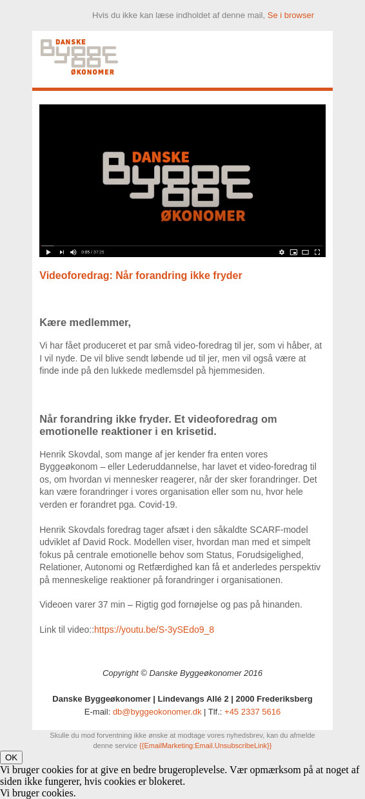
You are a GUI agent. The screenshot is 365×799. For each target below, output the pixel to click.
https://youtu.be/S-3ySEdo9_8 (154, 629)
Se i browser (291, 15)
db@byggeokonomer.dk (157, 712)
